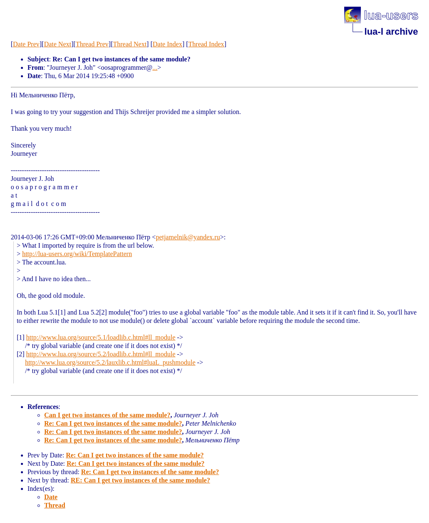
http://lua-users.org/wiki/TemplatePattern (77, 253)
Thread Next (129, 44)
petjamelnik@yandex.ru (188, 237)
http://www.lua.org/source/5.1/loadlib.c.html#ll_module (100, 337)
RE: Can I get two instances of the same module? (140, 480)
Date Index (168, 44)
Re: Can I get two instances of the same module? (113, 423)
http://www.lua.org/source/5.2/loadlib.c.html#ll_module (100, 354)
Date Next (57, 44)
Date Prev (26, 44)
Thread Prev (92, 44)
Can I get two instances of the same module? (107, 415)
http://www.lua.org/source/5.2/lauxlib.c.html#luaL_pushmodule (110, 362)
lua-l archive (391, 31)
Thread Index (206, 44)
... (154, 67)
